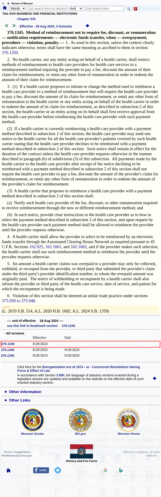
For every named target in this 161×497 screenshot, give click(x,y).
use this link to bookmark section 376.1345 (41, 326)
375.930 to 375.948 (18, 300)
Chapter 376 (26, 19)
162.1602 (79, 246)
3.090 (60, 375)
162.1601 (53, 246)
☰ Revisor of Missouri (19, 3)
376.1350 (10, 52)
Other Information (25, 392)
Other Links (19, 400)
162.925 (36, 246)
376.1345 (7, 344)
